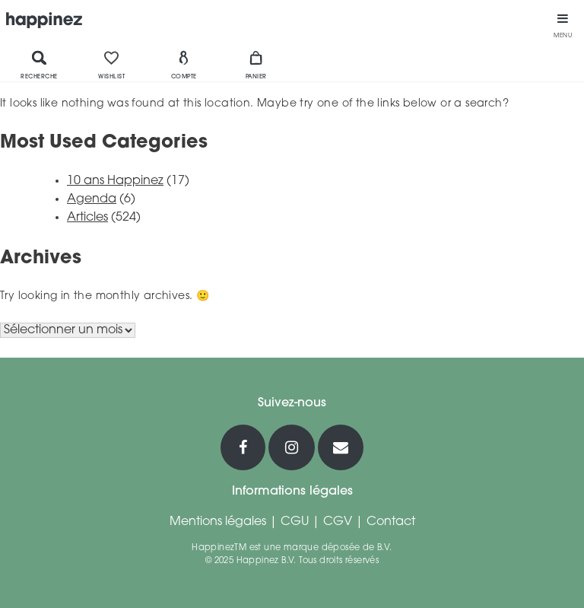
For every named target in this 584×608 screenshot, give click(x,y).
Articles (87, 218)
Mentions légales (218, 522)
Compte (184, 64)
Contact (391, 522)
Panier (256, 64)
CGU (295, 522)
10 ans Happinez (115, 181)
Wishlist (111, 64)
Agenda (91, 199)
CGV (337, 522)
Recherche (39, 64)
